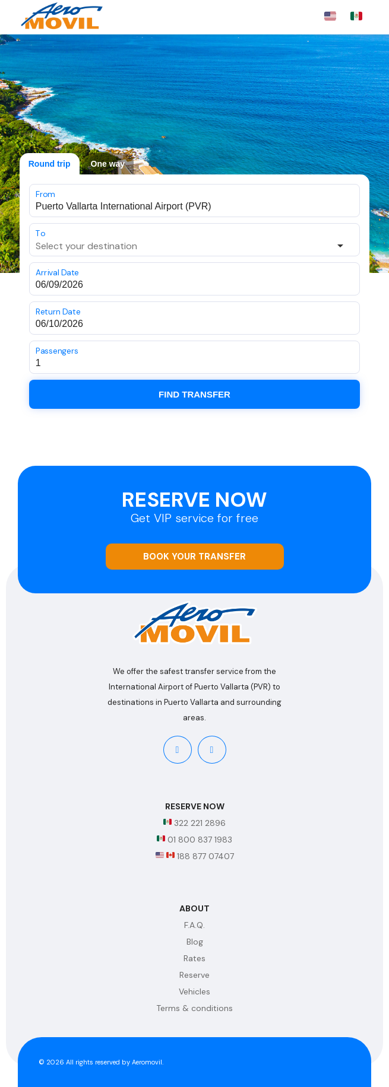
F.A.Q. (194, 925)
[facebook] (177, 750)
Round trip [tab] (50, 164)
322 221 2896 (194, 823)
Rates (194, 958)
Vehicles (194, 991)
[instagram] (212, 750)
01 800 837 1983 (194, 839)
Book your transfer (194, 556)
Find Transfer (194, 394)
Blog (194, 941)
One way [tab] (108, 164)
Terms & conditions (194, 1008)
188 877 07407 (195, 856)
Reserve (194, 975)
